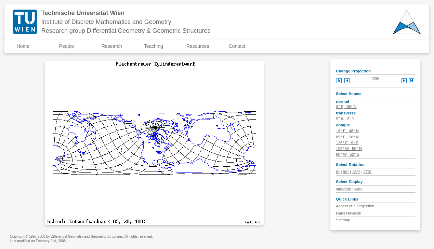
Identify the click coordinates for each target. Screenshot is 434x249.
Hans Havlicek (348, 213)
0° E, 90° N (346, 107)
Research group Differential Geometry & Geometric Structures (126, 30)
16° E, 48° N (347, 131)
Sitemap (343, 220)
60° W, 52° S (347, 154)
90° (346, 172)
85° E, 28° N (347, 137)
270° (368, 172)
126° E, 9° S (347, 143)
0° (338, 172)
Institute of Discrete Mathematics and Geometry (106, 21)
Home (23, 46)
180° (356, 172)
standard (343, 189)
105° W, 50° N (349, 149)
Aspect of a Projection (355, 206)
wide (358, 189)
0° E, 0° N (345, 118)
